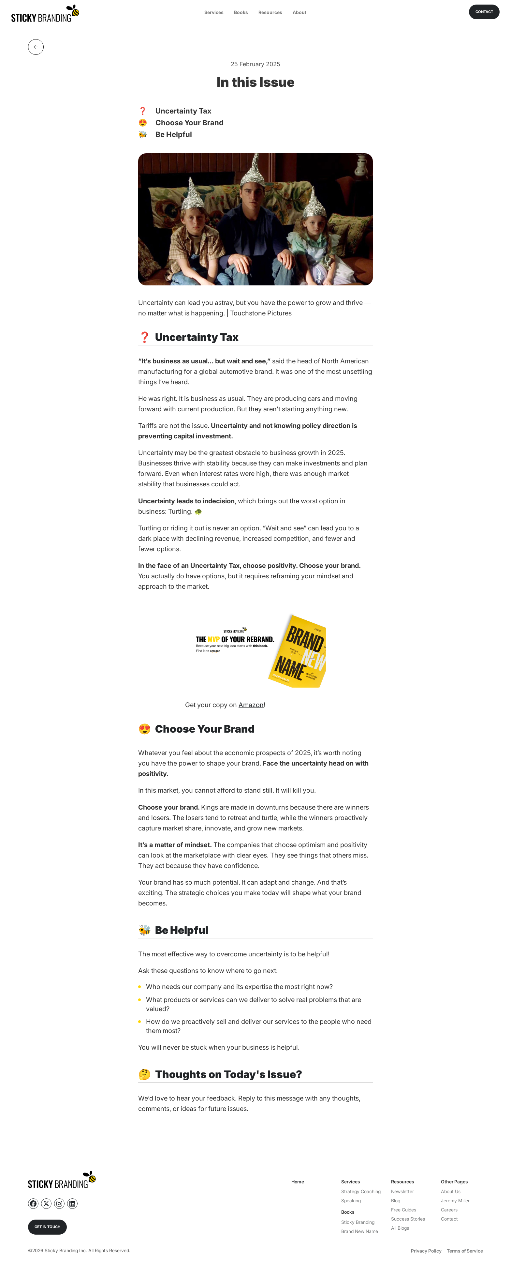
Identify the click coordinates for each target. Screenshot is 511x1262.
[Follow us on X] (46, 1203)
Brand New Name (359, 1231)
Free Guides (403, 1209)
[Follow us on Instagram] (59, 1203)
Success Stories (408, 1219)
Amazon (251, 705)
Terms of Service (465, 1251)
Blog (395, 1200)
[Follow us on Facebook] (33, 1203)
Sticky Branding (357, 1222)
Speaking (351, 1200)
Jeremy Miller (455, 1200)
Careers (449, 1209)
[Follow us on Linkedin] (72, 1203)
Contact (449, 1219)
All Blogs (400, 1228)
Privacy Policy (426, 1251)
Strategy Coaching (361, 1191)
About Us (450, 1191)
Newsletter (402, 1191)
